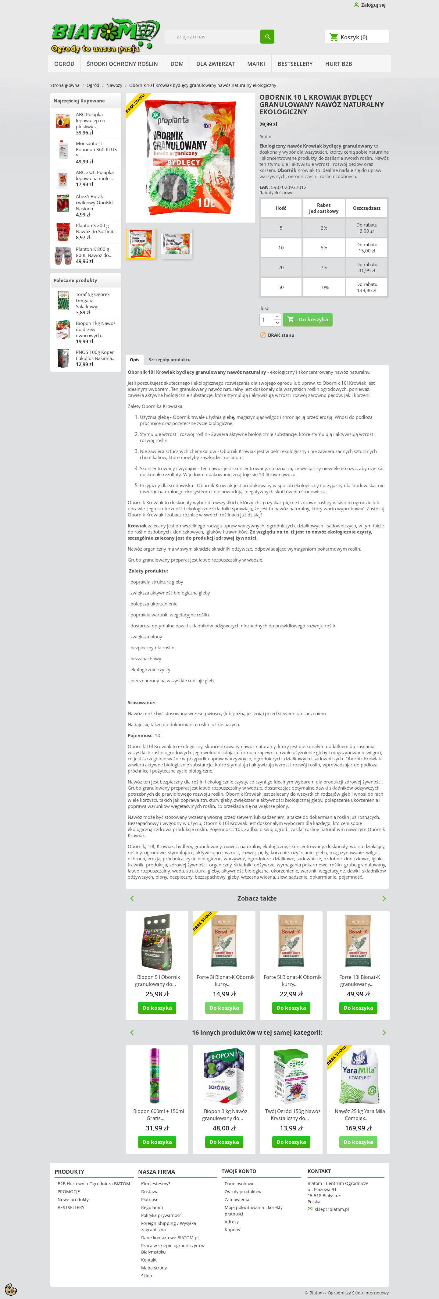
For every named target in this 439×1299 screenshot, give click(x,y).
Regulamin (152, 1207)
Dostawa (150, 1191)
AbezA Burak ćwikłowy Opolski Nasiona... (94, 202)
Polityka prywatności (162, 1215)
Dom (177, 63)
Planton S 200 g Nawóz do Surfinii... (96, 228)
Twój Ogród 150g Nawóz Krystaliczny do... (292, 1115)
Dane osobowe (240, 1184)
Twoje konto (239, 1171)
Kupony (232, 1230)
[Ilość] (266, 320)
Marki (256, 63)
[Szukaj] (220, 37)
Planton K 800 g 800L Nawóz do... (94, 252)
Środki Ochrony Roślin (122, 63)
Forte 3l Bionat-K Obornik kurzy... (226, 980)
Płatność (149, 1199)
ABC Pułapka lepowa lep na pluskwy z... (90, 120)
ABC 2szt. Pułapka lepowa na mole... (95, 175)
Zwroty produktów (243, 1191)
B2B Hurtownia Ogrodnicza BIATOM (94, 1184)
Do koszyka (307, 319)
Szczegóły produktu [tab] (170, 359)
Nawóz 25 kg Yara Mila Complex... (360, 1115)
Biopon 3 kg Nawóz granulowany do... (224, 1115)
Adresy (232, 1222)
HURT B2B (338, 63)
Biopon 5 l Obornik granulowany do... (157, 980)
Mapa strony (154, 1268)
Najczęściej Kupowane (79, 101)
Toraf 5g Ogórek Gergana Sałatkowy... (93, 300)
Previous (130, 896)
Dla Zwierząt (215, 63)
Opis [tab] (134, 359)
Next (382, 896)
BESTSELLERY (295, 63)
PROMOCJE (69, 1191)
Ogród (64, 63)
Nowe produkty (73, 1199)
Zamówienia (237, 1199)
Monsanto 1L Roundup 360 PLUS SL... (96, 149)
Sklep (146, 1276)
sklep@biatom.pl (332, 1209)
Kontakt (149, 1260)
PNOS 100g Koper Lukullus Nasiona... (96, 355)
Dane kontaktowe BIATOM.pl (170, 1237)
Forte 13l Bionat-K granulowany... (359, 980)
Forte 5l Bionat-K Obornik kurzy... (293, 980)
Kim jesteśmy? (155, 1184)
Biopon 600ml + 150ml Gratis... (158, 1115)
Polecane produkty (75, 280)
